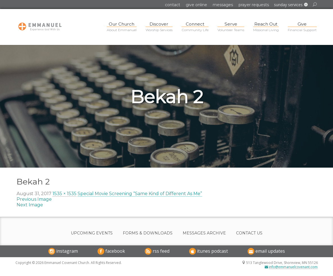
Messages (223, 4)
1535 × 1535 (64, 193)
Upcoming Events (92, 233)
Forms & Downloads (148, 233)
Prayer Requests (254, 4)
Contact (172, 4)
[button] (291, 4)
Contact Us (249, 233)
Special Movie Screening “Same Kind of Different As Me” (140, 193)
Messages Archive (204, 233)
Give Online (196, 4)
